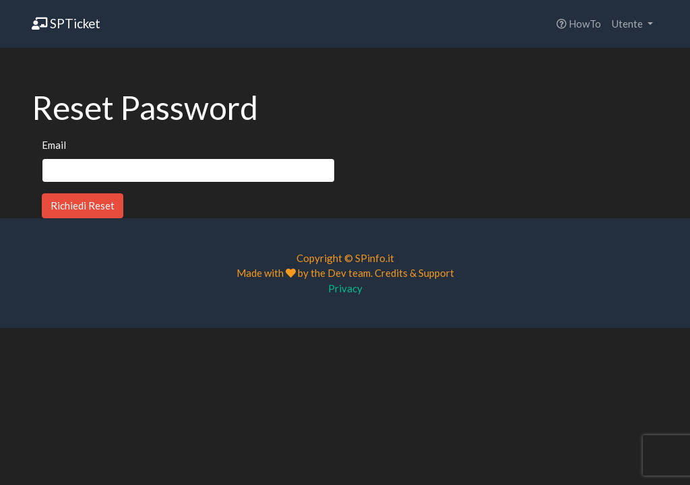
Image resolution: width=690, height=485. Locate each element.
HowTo (579, 24)
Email (54, 145)
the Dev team (341, 273)
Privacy (345, 288)
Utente (628, 24)
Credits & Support (414, 273)
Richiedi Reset (83, 205)
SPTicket (66, 23)
